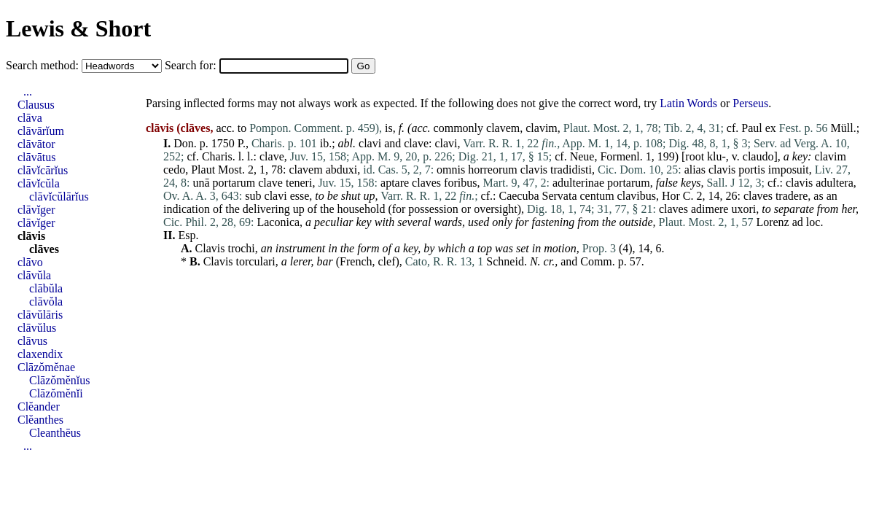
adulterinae (578, 182)
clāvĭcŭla (38, 183)
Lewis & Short (78, 28)
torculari (256, 261)
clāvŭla (34, 275)
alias (695, 169)
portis (751, 169)
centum (597, 196)
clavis (533, 169)
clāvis (31, 236)
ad (797, 222)
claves (426, 182)
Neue (582, 156)
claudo (758, 156)
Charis (217, 156)
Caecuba (519, 196)
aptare (394, 182)
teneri (299, 182)
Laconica (278, 222)
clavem (503, 128)
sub (253, 196)
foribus (460, 182)
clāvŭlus (36, 328)
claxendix (40, 354)
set (522, 248)
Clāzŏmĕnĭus (59, 380)
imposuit (788, 169)
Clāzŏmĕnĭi (56, 393)
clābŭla (46, 288)
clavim (542, 128)
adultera (834, 182)
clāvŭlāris (40, 314)
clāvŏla (46, 301)
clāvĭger (36, 209)
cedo (174, 169)
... (27, 91)
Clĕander (38, 406)
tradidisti (571, 169)
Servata (559, 196)
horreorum (492, 169)
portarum (234, 182)
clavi (370, 143)
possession (433, 209)
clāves (44, 249)
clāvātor (36, 144)
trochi (240, 248)
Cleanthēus (55, 433)
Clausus (36, 104)
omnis (451, 169)
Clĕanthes (40, 419)
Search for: (192, 65)
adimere (710, 209)
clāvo (30, 262)
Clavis (210, 248)
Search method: (44, 65)
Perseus (750, 103)
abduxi (342, 169)
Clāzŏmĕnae (46, 367)
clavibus (636, 196)
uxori (743, 209)
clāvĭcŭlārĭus (59, 196)
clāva (29, 118)
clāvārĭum (40, 131)
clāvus (32, 341)
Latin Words (688, 103)
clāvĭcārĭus (42, 170)
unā (200, 182)
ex (770, 128)
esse (300, 196)
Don (183, 143)
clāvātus (36, 157)
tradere (792, 196)
